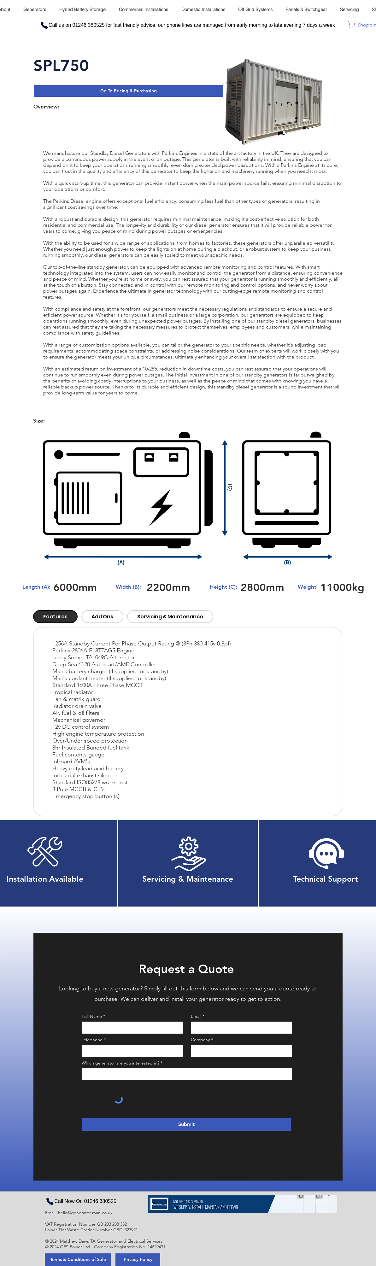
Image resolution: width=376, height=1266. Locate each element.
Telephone (92, 1039)
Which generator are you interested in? (120, 1063)
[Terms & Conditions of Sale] (78, 1259)
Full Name (92, 1016)
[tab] (55, 616)
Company (200, 1039)
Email (196, 1016)
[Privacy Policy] (137, 1259)
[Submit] (186, 1124)
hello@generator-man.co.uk (85, 1213)
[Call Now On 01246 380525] (80, 1201)
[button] (128, 91)
